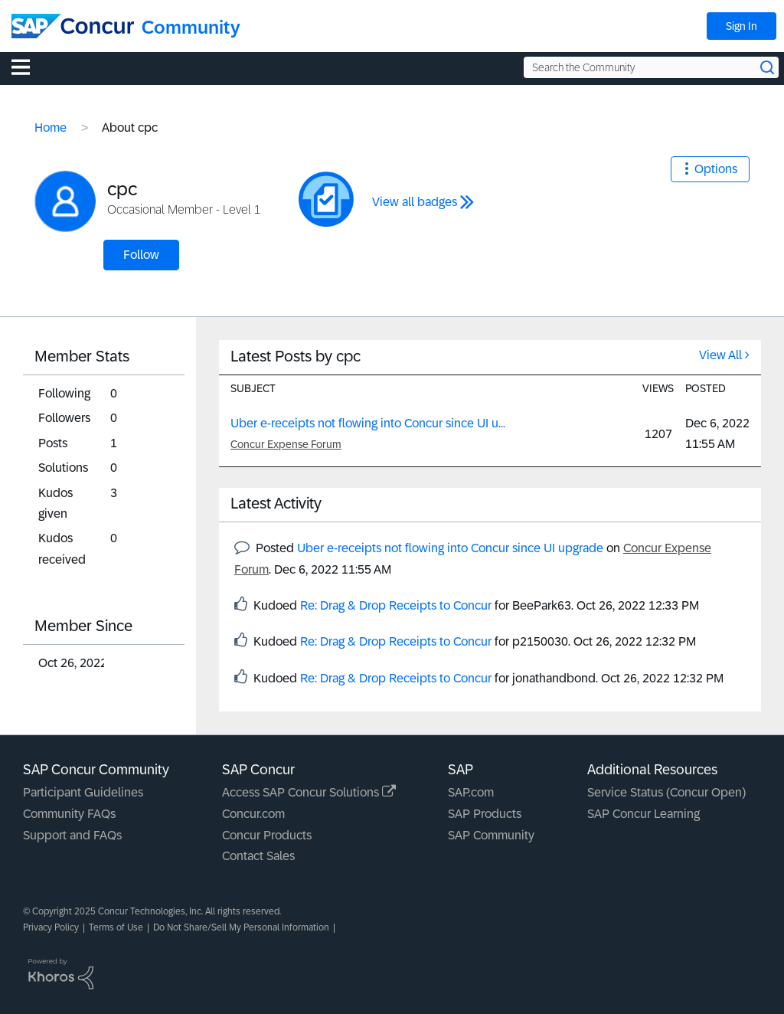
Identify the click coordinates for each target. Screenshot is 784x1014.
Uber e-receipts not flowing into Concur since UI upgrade (450, 547)
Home (50, 127)
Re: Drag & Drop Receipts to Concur (396, 605)
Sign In (741, 26)
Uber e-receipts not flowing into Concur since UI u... (367, 423)
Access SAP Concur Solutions (309, 792)
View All (720, 354)
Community (191, 27)
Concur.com (253, 813)
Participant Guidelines (83, 792)
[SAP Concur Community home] (72, 26)
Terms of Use (116, 927)
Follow (141, 254)
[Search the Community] (651, 67)
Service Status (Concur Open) (666, 792)
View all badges (414, 201)
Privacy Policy (51, 927)
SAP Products (484, 813)
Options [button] (715, 168)
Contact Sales (258, 855)
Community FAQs (69, 813)
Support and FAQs (72, 835)
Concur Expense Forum (285, 444)
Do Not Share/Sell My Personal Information (241, 927)
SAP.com (471, 792)
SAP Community (491, 835)
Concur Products (267, 835)
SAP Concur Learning (643, 813)
